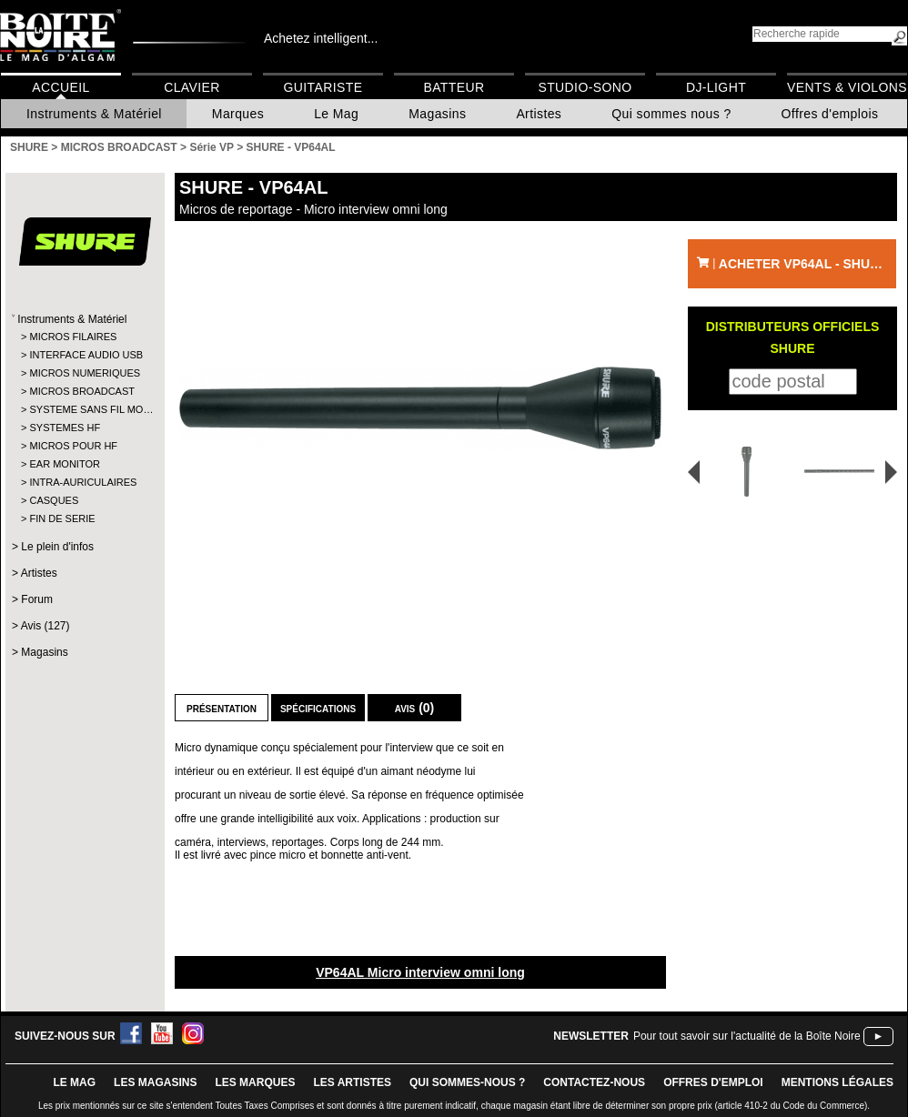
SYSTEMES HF (64, 427)
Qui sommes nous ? (671, 113)
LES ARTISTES (352, 1082)
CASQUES (53, 500)
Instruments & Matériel (94, 113)
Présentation (222, 707)
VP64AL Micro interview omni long (420, 972)
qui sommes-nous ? (467, 1082)
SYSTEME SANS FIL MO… (84, 409)
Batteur (453, 87)
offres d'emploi (713, 1082)
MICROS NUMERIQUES (84, 372)
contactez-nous (594, 1082)
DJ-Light (716, 87)
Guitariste (323, 87)
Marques (238, 113)
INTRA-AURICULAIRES (82, 482)
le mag (74, 1082)
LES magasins (155, 1082)
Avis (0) (415, 707)
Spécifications (318, 707)
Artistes (538, 113)
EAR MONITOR (64, 463)
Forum (37, 599)
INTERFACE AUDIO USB (84, 354)
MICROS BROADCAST (82, 391)
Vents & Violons (847, 87)
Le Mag (336, 113)
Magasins (437, 113)
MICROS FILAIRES (72, 336)
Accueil (60, 87)
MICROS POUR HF (73, 445)
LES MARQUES (255, 1082)
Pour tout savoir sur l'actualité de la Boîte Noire (747, 1036)
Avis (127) (45, 625)
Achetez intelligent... (321, 38)
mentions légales (837, 1082)
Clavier (192, 87)
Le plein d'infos (57, 546)
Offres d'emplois (830, 113)
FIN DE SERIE (62, 518)
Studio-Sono (584, 87)
